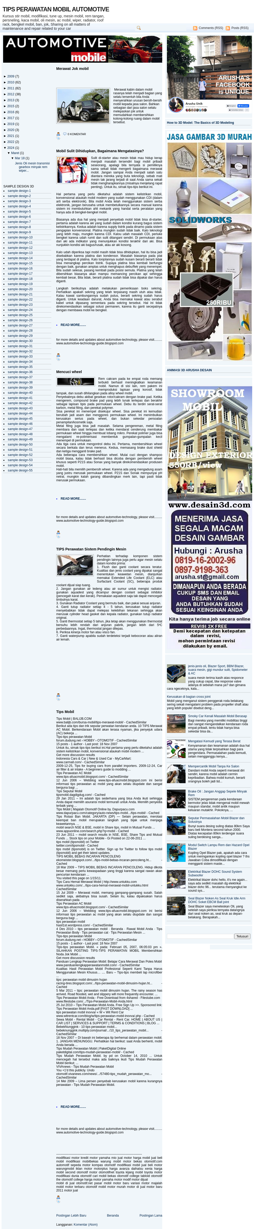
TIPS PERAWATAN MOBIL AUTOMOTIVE (56, 9)
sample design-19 (20, 284)
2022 (11, 142)
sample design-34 (20, 361)
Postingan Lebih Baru (71, 1215)
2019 (11, 124)
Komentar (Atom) (85, 1224)
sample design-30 (20, 341)
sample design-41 (20, 398)
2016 (11, 112)
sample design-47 (20, 429)
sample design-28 (20, 330)
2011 (11, 88)
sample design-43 (20, 408)
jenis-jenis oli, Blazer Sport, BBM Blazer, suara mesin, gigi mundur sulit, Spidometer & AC (218, 669)
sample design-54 (20, 465)
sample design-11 (20, 242)
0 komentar (77, 134)
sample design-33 (20, 356)
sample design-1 (19, 191)
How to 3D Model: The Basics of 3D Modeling (200, 123)
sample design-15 (20, 263)
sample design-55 (20, 470)
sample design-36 (20, 372)
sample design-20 (20, 289)
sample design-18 (20, 279)
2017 (11, 118)
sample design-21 (20, 294)
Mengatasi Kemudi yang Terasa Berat (214, 741)
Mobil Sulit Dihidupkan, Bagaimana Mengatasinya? (100, 151)
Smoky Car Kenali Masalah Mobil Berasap (217, 716)
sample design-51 (20, 450)
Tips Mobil (65, 712)
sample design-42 (20, 403)
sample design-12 (20, 248)
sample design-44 (20, 413)
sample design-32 (20, 351)
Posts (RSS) (240, 28)
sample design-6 (19, 217)
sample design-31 (20, 346)
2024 (11, 148)
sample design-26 (20, 320)
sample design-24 (20, 310)
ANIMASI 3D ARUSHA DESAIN (189, 370)
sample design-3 (19, 201)
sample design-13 (20, 253)
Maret (15, 153)
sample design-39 (20, 387)
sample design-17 (20, 273)
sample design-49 (20, 439)
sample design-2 (19, 196)
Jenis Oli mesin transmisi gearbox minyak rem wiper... (32, 167)
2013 (11, 100)
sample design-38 (20, 382)
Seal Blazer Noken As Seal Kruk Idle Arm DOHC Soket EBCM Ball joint (216, 900)
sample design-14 (20, 258)
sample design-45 (20, 418)
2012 (11, 94)
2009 (11, 76)
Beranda (113, 1215)
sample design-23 (20, 305)
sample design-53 (20, 460)
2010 (11, 82)
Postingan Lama (150, 1215)
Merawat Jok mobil (72, 69)
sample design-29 (20, 336)
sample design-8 (19, 227)
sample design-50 (20, 444)
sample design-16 (20, 268)
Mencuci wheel (69, 372)
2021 (11, 136)
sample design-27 (20, 325)
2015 (11, 106)
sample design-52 (20, 455)
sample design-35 (20, 367)
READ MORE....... (73, 325)
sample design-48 (20, 434)
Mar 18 (20, 158)
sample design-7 (19, 222)
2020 (11, 130)
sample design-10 (20, 237)
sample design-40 (20, 393)
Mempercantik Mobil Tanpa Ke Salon (213, 766)
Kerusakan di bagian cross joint (188, 697)
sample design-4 (19, 206)
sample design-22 (20, 299)
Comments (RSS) (211, 28)
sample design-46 (20, 424)
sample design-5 (19, 211)
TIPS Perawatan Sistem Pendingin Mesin (91, 549)
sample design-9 (19, 232)
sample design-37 (20, 377)
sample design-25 (20, 315)
